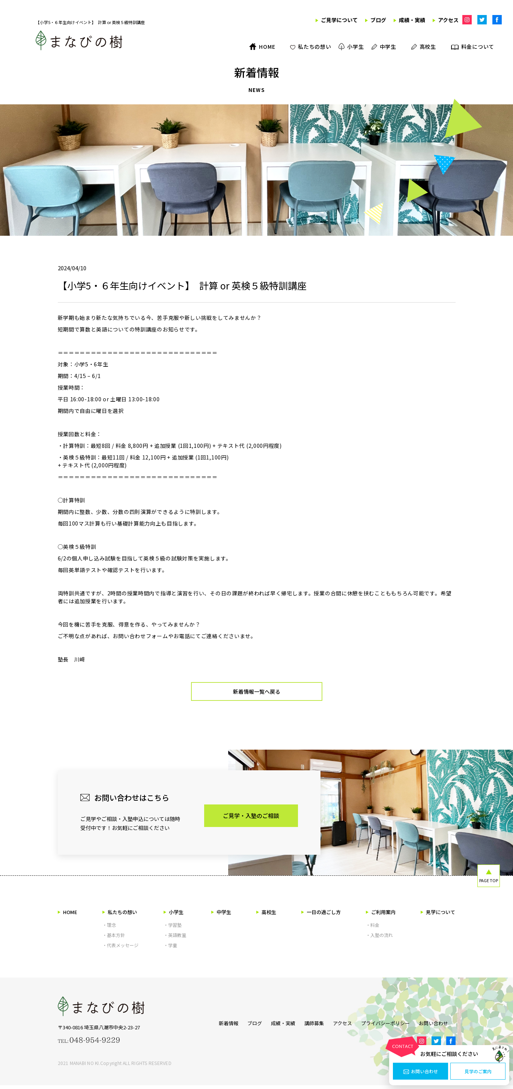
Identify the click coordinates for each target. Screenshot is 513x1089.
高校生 (266, 915)
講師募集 (310, 1025)
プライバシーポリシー (389, 1025)
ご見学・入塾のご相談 (251, 819)
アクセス (342, 1025)
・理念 (109, 928)
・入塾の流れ (379, 938)
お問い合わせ (420, 1071)
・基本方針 (113, 938)
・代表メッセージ (120, 949)
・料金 (372, 928)
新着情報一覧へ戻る (256, 693)
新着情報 (213, 1025)
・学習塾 (173, 928)
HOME (67, 915)
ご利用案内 (381, 915)
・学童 (170, 949)
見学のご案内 (478, 1071)
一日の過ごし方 (321, 915)
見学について (438, 915)
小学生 (174, 915)
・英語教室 (175, 938)
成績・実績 (275, 1025)
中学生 (221, 915)
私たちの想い (119, 915)
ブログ (243, 1025)
